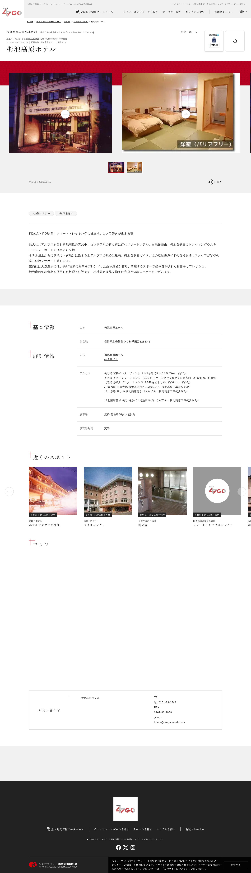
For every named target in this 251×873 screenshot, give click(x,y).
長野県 (67, 22)
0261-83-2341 (168, 702)
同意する (236, 865)
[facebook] (118, 847)
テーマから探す (171, 12)
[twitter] (125, 847)
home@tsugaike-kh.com (169, 722)
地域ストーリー (224, 12)
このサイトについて (175, 868)
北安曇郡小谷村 (81, 22)
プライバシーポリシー (237, 4)
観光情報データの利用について (208, 4)
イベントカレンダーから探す (140, 12)
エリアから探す (195, 12)
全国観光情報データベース (94, 12)
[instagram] (132, 847)
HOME (30, 22)
